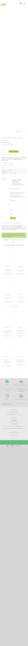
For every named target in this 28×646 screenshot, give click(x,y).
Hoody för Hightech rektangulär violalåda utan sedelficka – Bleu (20, 332)
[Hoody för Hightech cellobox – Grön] (7, 250)
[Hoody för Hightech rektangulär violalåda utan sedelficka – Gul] (20, 340)
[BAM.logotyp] (4, 2)
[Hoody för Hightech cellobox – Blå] (20, 278)
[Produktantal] (4, 151)
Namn (11, 210)
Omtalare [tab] (4, 180)
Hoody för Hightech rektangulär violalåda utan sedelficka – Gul (20, 361)
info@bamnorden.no (5, 227)
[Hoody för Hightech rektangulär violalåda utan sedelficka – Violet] (7, 311)
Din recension (13, 200)
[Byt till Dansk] (19, 445)
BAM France (10, 225)
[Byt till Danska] (5, 1)
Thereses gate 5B (8, 159)
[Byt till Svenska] (3, 1)
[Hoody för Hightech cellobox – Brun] (20, 250)
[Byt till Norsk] (9, 445)
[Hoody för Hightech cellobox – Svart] (7, 278)
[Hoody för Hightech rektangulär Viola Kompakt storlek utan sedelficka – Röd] (7, 340)
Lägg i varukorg (13, 151)
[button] (14, 163)
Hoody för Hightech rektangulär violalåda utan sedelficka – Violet (7, 332)
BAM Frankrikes (12, 426)
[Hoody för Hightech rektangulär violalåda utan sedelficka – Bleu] (20, 311)
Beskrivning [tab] (5, 178)
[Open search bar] (18, 3)
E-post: (10, 412)
